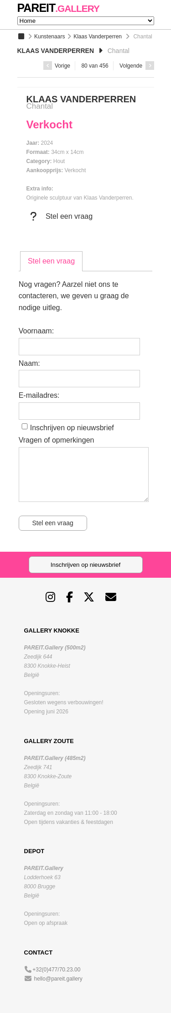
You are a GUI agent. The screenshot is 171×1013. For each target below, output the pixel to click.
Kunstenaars (49, 36)
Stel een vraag (59, 216)
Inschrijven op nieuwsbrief (72, 428)
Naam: (29, 363)
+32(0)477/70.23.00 (56, 969)
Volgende (136, 66)
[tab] (51, 261)
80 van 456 (94, 66)
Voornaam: (36, 331)
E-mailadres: (39, 395)
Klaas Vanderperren (97, 36)
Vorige (56, 66)
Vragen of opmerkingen (56, 440)
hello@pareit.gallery (58, 979)
